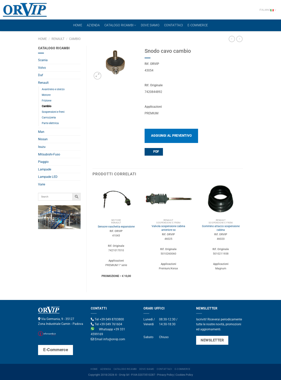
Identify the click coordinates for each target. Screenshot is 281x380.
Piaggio (43, 162)
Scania (43, 60)
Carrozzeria (49, 117)
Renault (58, 39)
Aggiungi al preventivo (171, 136)
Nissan (43, 139)
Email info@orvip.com (108, 339)
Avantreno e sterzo (53, 89)
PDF (153, 151)
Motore (46, 95)
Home (77, 25)
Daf (40, 75)
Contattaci (173, 25)
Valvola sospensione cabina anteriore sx (168, 228)
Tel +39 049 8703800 (107, 319)
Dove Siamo (150, 25)
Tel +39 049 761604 (106, 324)
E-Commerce (198, 25)
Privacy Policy (165, 374)
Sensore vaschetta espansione (116, 226)
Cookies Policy (184, 374)
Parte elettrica (50, 123)
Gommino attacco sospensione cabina (221, 228)
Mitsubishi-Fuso (49, 154)
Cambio (75, 39)
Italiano (267, 10)
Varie (41, 184)
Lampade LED (48, 177)
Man (41, 132)
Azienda (93, 25)
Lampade (44, 169)
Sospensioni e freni (53, 112)
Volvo (42, 68)
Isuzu (41, 147)
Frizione (46, 100)
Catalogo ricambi (120, 25)
